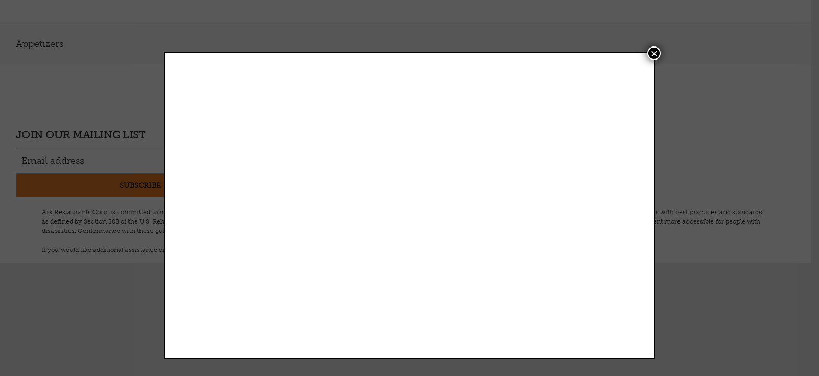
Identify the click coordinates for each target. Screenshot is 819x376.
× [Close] (654, 53)
